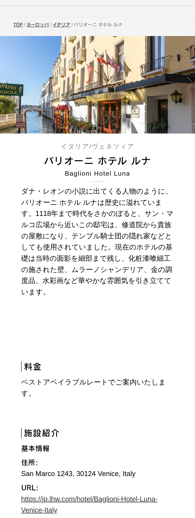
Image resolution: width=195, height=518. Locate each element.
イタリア (61, 24)
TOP (18, 24)
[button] (93, 128)
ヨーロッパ (37, 24)
